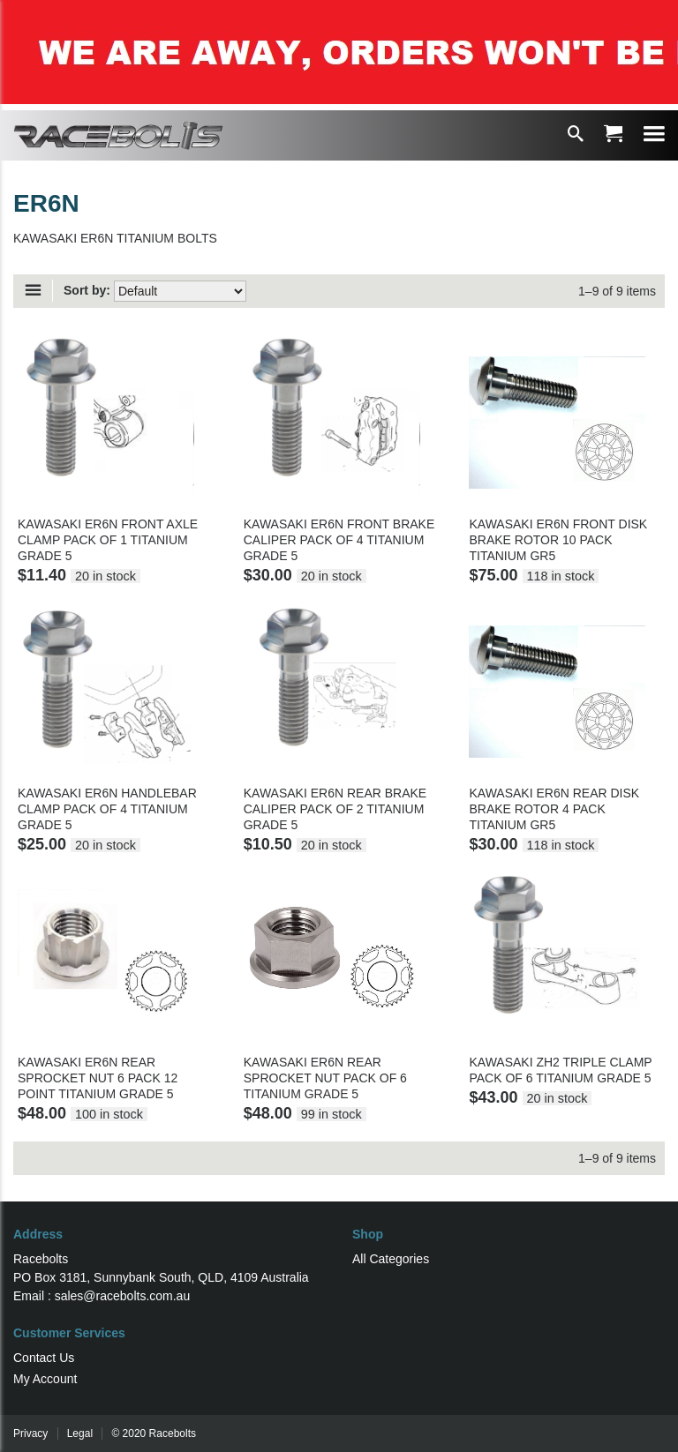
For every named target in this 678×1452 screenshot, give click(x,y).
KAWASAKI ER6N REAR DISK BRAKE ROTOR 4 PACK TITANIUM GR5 (554, 809)
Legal (80, 1433)
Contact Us (43, 1358)
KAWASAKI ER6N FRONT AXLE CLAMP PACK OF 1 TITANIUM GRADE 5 (108, 540)
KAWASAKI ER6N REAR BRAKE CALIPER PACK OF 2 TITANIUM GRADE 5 (335, 809)
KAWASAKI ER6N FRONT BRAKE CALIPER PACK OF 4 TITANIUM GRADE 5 (339, 540)
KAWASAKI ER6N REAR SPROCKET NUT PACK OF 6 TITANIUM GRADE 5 (325, 1078)
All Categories (390, 1259)
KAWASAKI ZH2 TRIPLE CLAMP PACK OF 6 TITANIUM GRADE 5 (560, 1070)
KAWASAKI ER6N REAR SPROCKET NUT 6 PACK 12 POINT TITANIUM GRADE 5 (97, 1078)
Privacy (30, 1433)
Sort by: (87, 290)
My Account (45, 1379)
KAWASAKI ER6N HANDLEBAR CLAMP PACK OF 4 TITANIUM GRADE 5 (107, 809)
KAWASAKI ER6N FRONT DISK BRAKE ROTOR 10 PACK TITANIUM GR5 (558, 540)
